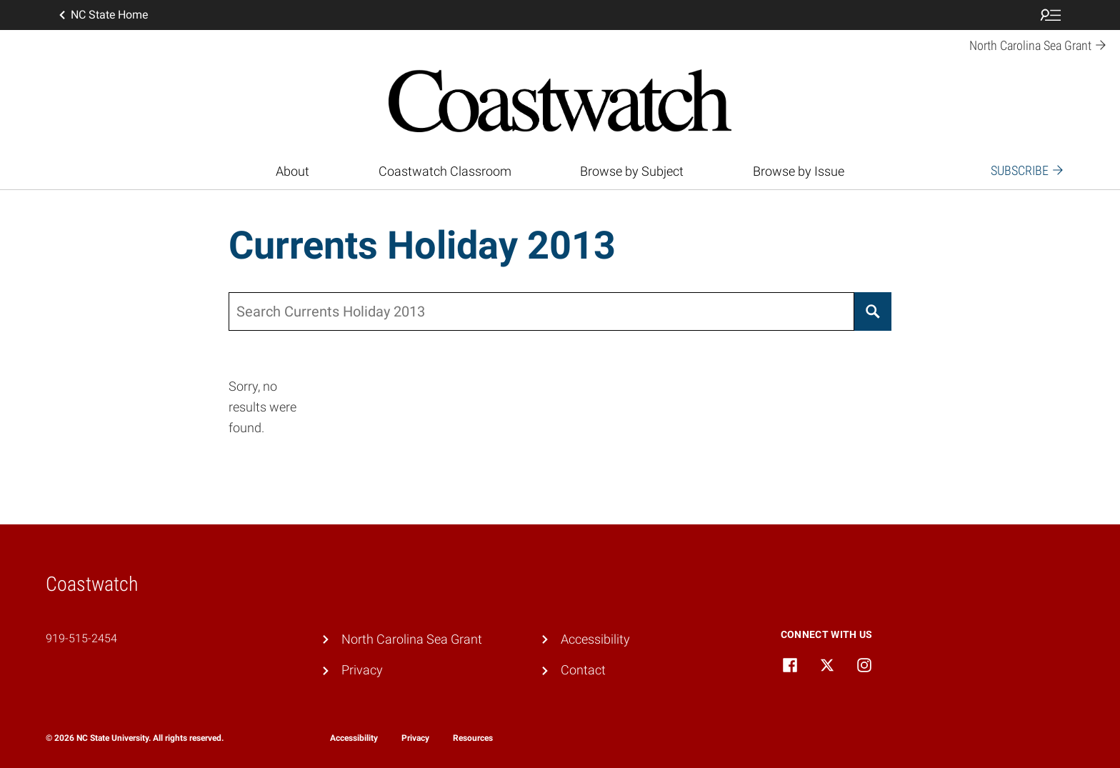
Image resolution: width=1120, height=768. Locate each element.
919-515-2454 (81, 638)
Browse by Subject (632, 171)
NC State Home (102, 15)
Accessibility (595, 639)
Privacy (362, 669)
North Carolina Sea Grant (411, 639)
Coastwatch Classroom (445, 171)
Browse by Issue (798, 171)
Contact (583, 669)
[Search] (872, 311)
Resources (473, 738)
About (292, 171)
